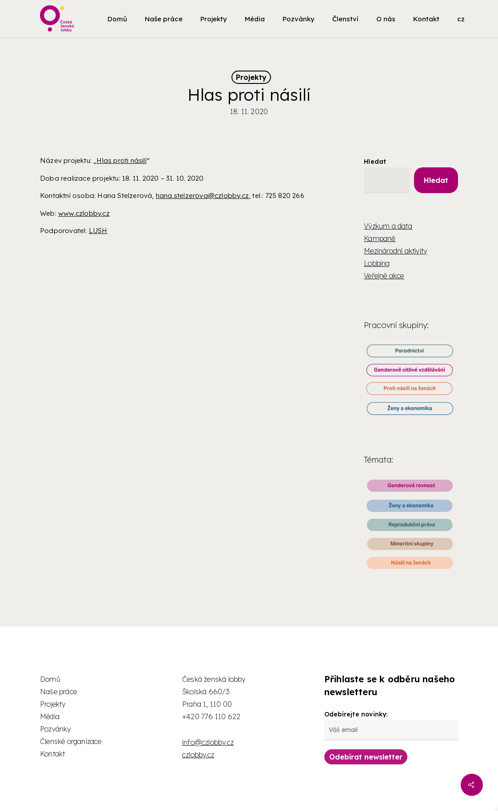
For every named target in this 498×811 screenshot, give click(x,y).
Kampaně (379, 238)
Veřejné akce (384, 275)
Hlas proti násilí (121, 160)
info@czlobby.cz (208, 742)
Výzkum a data (388, 226)
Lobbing (377, 263)
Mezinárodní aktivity (395, 250)
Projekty (251, 77)
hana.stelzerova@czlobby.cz (202, 195)
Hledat (375, 162)
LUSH (98, 230)
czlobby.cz (198, 754)
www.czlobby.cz (84, 213)
